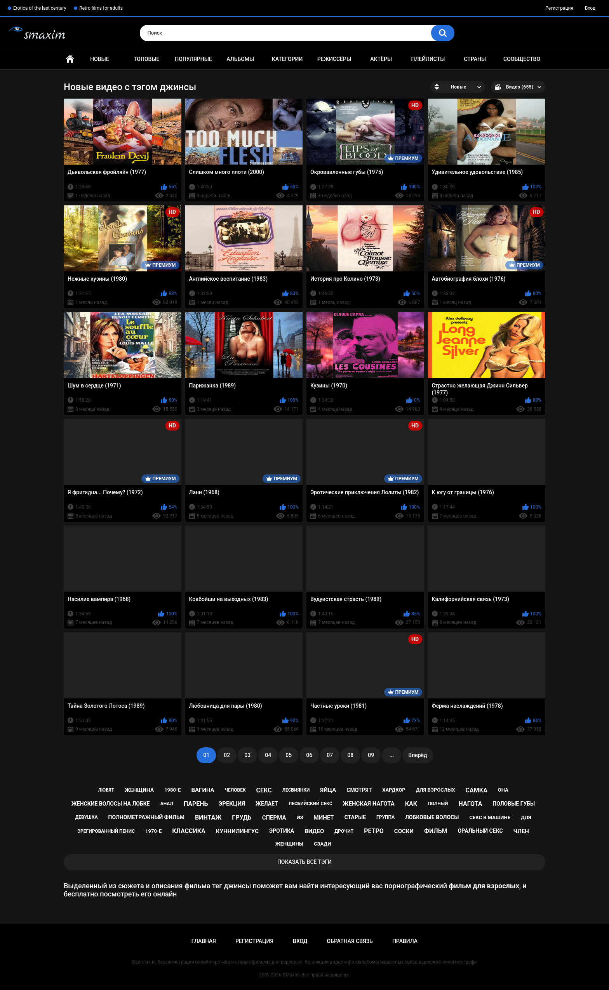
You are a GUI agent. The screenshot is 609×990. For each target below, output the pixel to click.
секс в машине (489, 817)
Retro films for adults (101, 8)
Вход (590, 8)
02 (227, 755)
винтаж (208, 817)
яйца (328, 790)
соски (404, 831)
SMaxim (291, 975)
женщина (139, 790)
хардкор (393, 790)
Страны (475, 59)
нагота (470, 804)
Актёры (381, 59)
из (299, 817)
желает (267, 804)
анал (166, 803)
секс (264, 790)
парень (196, 804)
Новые (99, 59)
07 (330, 755)
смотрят (359, 790)
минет (324, 817)
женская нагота (368, 803)
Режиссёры (334, 59)
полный (438, 803)
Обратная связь (349, 941)
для (526, 817)
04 (268, 755)
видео (314, 831)
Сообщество (521, 59)
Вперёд (417, 755)
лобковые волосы (432, 817)
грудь (241, 817)
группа (385, 817)
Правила (405, 941)
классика (188, 831)
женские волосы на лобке (110, 804)
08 (350, 755)
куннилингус (237, 831)
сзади (322, 844)
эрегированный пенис (106, 831)
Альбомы (240, 59)
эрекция (232, 803)
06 (309, 755)
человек (235, 790)
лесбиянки (296, 790)
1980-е (172, 790)
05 (288, 755)
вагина (202, 790)
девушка (86, 817)
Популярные (193, 59)
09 (371, 755)
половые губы (513, 804)
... (391, 755)
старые (355, 817)
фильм (435, 831)
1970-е (153, 831)
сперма (274, 817)
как (411, 804)
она (503, 790)
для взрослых (435, 790)
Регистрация (559, 8)
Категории (287, 59)
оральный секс (480, 831)
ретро (374, 831)
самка (476, 790)
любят (106, 790)
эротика (281, 831)
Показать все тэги (304, 862)
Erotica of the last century (39, 8)
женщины (289, 844)
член (521, 831)
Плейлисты (428, 59)
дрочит (343, 831)
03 (247, 755)
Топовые (146, 59)
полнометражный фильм (146, 817)
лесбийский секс (310, 803)
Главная (70, 59)
